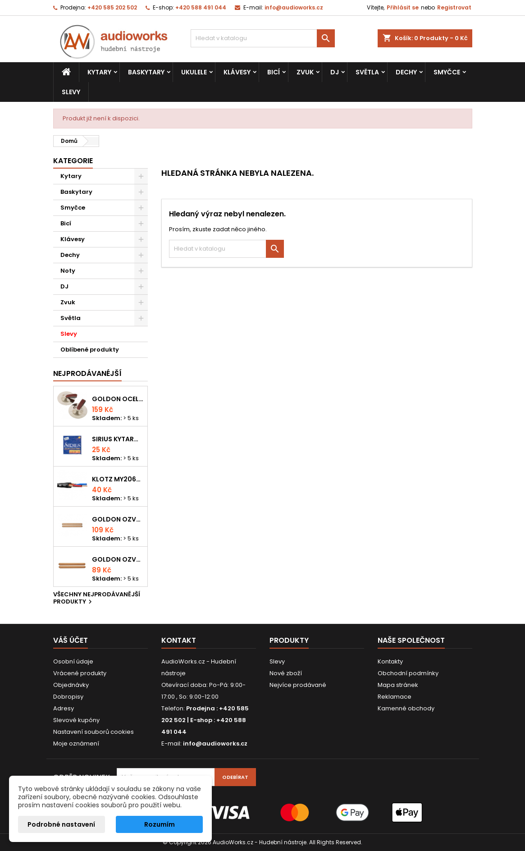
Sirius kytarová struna (118, 439)
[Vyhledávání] (263, 38)
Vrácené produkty (79, 673)
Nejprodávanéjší (87, 373)
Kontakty (390, 661)
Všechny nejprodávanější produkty (96, 598)
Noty (67, 270)
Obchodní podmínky (408, 673)
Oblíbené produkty (89, 349)
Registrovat (454, 7)
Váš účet (70, 640)
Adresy (63, 708)
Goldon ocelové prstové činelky (118, 399)
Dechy (406, 72)
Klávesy (237, 72)
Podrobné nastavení (61, 824)
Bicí (273, 72)
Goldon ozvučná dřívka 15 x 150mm (118, 559)
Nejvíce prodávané (297, 685)
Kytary (99, 72)
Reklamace (394, 696)
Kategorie (73, 161)
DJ (334, 72)
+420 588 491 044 (200, 7)
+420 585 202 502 (112, 7)
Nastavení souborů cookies (93, 731)
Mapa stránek (398, 685)
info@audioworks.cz (294, 7)
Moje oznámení (76, 743)
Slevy (71, 91)
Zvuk (305, 72)
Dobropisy (68, 696)
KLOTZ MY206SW (118, 479)
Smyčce (447, 72)
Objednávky (71, 685)
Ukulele (194, 72)
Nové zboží (285, 673)
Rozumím (159, 824)
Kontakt (178, 640)
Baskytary (146, 72)
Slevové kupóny (76, 720)
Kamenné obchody (406, 708)
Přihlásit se (403, 7)
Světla (367, 72)
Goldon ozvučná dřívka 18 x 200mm (118, 519)
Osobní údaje (73, 661)
